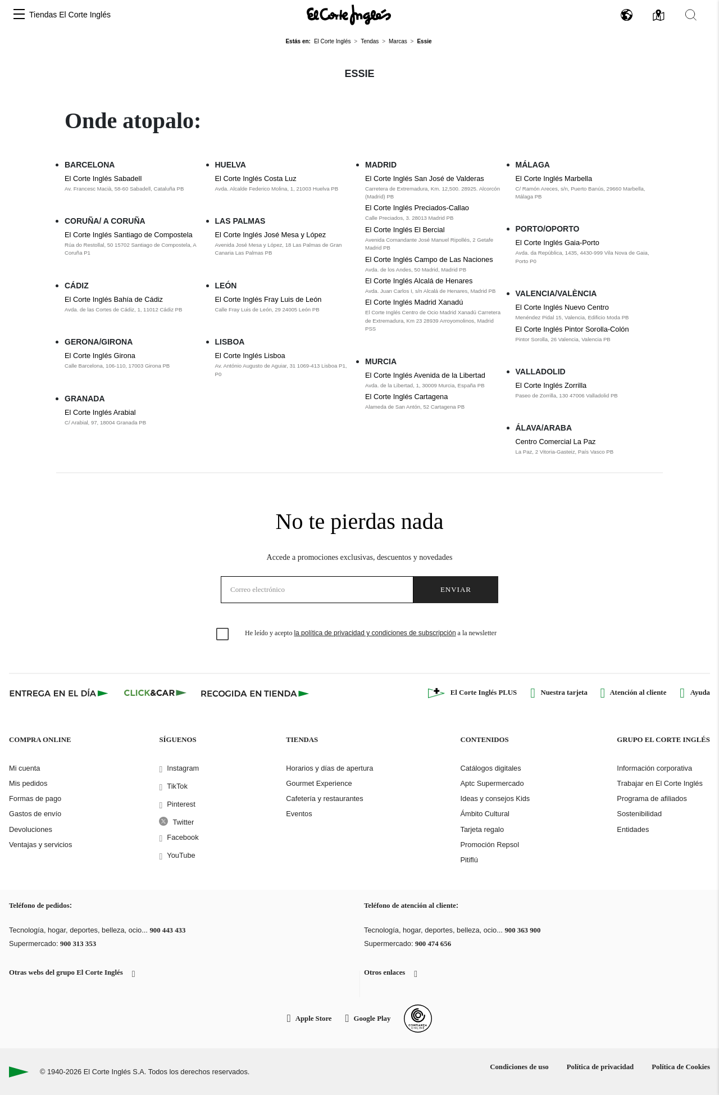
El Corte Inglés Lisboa (250, 355)
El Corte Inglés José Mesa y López (270, 234)
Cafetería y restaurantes (324, 798)
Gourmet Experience (319, 783)
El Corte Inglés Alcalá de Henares (418, 281)
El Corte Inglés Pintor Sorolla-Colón (572, 329)
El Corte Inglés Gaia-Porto (557, 242)
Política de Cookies (681, 1067)
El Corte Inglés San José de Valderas (424, 178)
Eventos (299, 813)
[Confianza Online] (418, 1018)
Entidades (633, 829)
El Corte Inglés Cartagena (406, 396)
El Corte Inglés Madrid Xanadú (414, 302)
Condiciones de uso (519, 1067)
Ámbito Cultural (484, 813)
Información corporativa (654, 768)
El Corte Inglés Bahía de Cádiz (114, 299)
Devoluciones (30, 829)
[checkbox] (223, 634)
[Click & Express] (60, 693)
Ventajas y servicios (40, 844)
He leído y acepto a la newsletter (371, 633)
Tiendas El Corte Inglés (70, 14)
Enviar (455, 589)
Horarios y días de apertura (329, 768)
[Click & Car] (155, 693)
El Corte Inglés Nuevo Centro (562, 307)
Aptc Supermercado (492, 783)
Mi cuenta (24, 768)
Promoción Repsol (489, 844)
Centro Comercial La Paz (556, 441)
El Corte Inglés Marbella (554, 178)
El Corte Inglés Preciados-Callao (417, 207)
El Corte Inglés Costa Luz (256, 178)
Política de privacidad (600, 1067)
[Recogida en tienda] (255, 693)
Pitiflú (468, 860)
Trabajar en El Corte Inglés (659, 783)
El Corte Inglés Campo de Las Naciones (429, 259)
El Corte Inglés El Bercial (405, 229)
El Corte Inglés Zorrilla (551, 385)
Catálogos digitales (490, 768)
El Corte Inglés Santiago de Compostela (129, 234)
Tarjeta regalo (482, 829)
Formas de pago (35, 798)
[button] (19, 14)
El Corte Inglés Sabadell (103, 178)
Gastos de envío (35, 813)
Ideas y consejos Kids (495, 798)
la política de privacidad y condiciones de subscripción (375, 633)
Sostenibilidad (639, 813)
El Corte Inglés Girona (100, 355)
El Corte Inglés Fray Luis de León (268, 299)
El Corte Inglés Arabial (100, 412)
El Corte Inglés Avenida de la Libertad (425, 375)
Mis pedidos (28, 783)
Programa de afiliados (651, 798)
